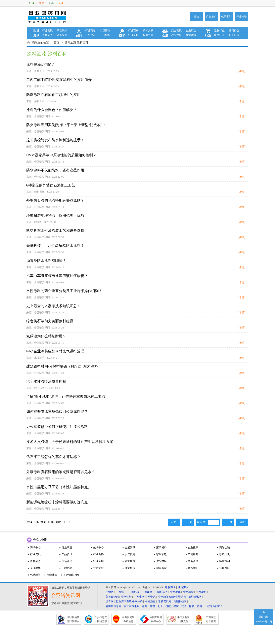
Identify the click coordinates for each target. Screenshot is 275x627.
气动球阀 (35, 574)
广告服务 (193, 554)
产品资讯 (90, 35)
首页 (56, 42)
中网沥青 (150, 601)
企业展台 (191, 30)
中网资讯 (150, 596)
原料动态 (47, 35)
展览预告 (130, 567)
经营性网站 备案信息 (128, 619)
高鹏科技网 (180, 601)
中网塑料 (201, 591)
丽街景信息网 (113, 606)
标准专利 (148, 35)
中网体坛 (126, 596)
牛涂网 (109, 591)
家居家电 (161, 554)
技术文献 (148, 30)
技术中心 (98, 547)
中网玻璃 (175, 591)
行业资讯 (47, 30)
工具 (51, 3)
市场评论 (105, 30)
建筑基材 (161, 567)
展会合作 (193, 561)
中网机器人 (161, 591)
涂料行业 (234, 30)
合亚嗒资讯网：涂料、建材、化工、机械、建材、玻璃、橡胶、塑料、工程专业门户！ (173, 606)
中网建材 (147, 591)
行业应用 (133, 35)
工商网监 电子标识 (211, 619)
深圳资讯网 (194, 596)
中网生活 (139, 596)
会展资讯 (130, 547)
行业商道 (90, 30)
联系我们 (193, 567)
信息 (41, 3)
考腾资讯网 (164, 601)
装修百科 (224, 567)
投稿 (196, 16)
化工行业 (234, 35)
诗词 (60, 3)
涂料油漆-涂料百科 (76, 42)
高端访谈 (62, 30)
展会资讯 (176, 30)
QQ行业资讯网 (177, 596)
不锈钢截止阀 (71, 574)
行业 (31, 3)
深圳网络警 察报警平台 (73, 619)
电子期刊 (226, 16)
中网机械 (134, 591)
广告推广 (211, 16)
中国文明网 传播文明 (183, 619)
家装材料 (161, 547)
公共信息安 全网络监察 (101, 619)
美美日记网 (112, 596)
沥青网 (109, 601)
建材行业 (219, 30)
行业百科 (133, 30)
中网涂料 (137, 601)
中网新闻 (163, 596)
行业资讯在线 (124, 601)
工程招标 (105, 35)
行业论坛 (241, 16)
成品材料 (161, 561)
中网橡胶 (188, 591)
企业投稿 (193, 547)
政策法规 (176, 35)
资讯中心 (35, 547)
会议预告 (130, 554)
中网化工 (121, 591)
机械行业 (219, 35)
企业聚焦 (62, 35)
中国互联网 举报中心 (156, 619)
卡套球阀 (52, 574)
